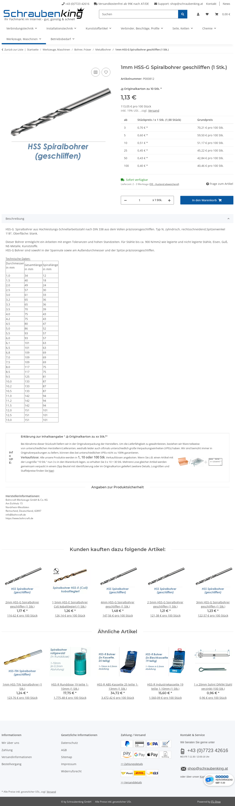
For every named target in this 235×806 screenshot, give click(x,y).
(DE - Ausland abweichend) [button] (164, 184)
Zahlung (7, 750)
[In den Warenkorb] (5, 62)
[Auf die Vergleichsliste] (95, 72)
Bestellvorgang (11, 764)
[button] (198, 14)
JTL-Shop (216, 801)
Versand (153, 110)
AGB (64, 750)
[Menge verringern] (125, 200)
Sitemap (66, 757)
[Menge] (140, 200)
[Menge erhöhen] (169, 200)
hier (51, 470)
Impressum (68, 764)
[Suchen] (138, 14)
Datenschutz (69, 743)
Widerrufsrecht (71, 771)
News (226, 4)
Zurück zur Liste (13, 49)
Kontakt (211, 4)
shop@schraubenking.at (186, 4)
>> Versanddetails (131, 782)
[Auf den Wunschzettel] (106, 72)
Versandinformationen (17, 757)
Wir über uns (10, 743)
